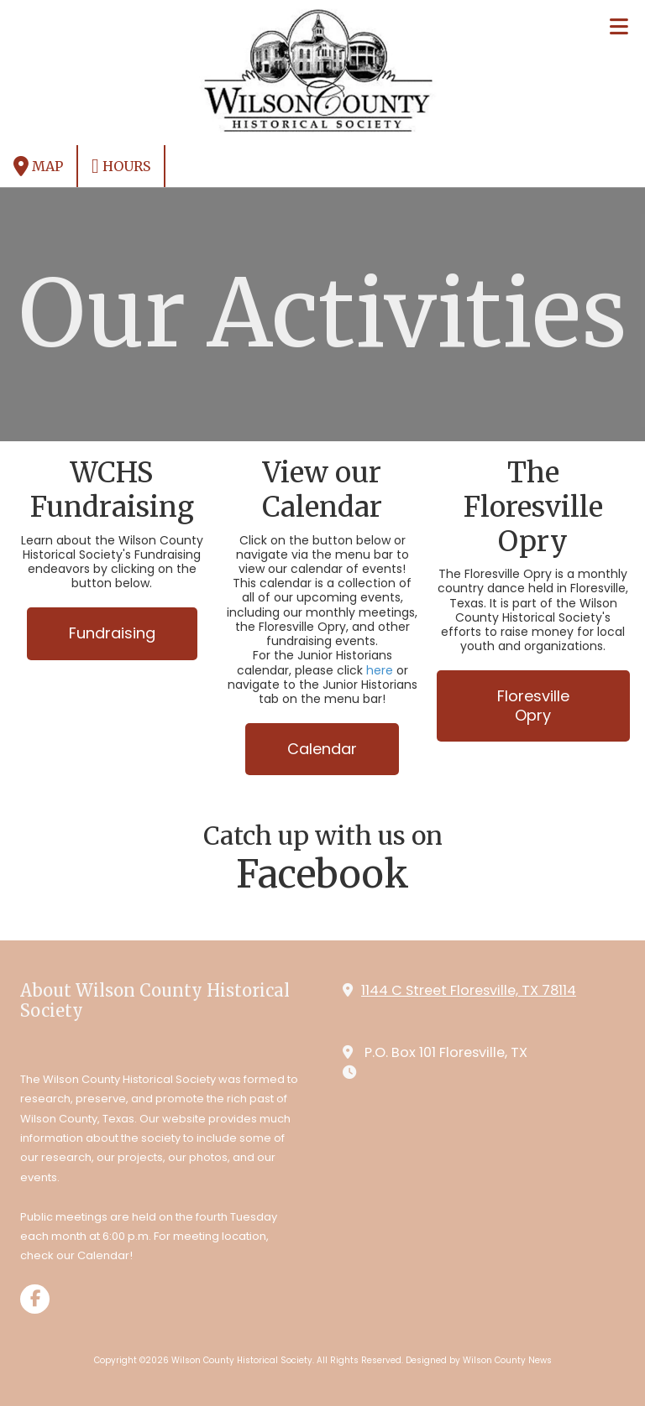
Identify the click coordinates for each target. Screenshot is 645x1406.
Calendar (322, 748)
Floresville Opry (533, 705)
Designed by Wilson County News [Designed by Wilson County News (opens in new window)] (479, 1360)
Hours (121, 166)
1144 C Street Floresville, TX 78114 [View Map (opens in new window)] (468, 990)
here (379, 670)
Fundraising (112, 632)
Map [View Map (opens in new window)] (38, 166)
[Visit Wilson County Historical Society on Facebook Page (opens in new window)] (35, 1299)
